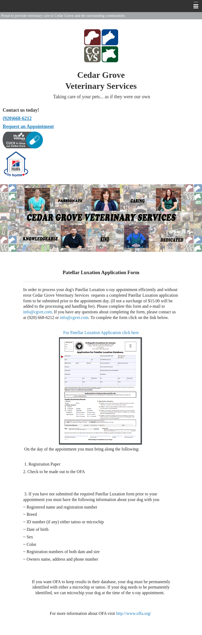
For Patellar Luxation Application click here (101, 332)
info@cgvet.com (37, 312)
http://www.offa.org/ (133, 613)
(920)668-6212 (17, 118)
